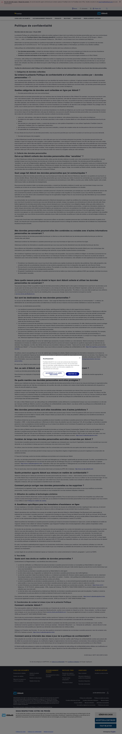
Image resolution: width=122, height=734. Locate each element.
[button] (54, 373)
